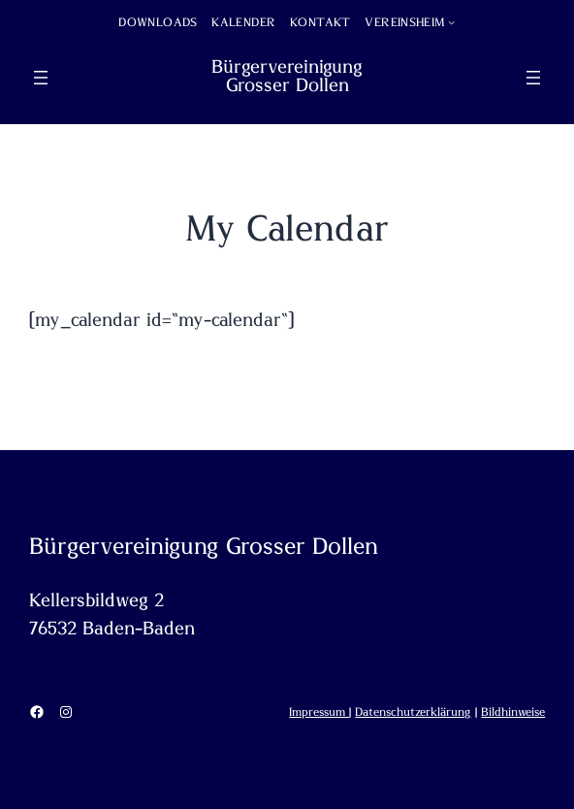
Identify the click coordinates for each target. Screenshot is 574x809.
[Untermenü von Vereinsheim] (451, 21)
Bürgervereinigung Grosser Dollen (287, 76)
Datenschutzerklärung (413, 712)
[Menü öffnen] (40, 77)
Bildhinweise (513, 712)
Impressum (319, 712)
